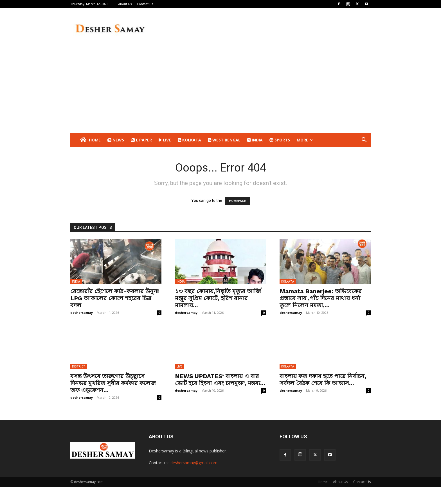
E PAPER (141, 140)
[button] (364, 140)
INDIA (255, 140)
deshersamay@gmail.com (193, 462)
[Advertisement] (220, 91)
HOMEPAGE (237, 201)
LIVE (165, 140)
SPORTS (279, 140)
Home (90, 140)
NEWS (115, 140)
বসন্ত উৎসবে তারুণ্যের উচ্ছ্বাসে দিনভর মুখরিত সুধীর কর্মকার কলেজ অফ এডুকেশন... (113, 383)
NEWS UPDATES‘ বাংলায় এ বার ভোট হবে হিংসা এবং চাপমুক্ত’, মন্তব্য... (220, 380)
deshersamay (81, 312)
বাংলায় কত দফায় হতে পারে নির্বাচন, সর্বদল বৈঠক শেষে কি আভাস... (323, 380)
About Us (125, 4)
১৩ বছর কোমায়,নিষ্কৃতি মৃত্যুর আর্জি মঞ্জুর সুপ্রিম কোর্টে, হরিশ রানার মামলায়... (218, 298)
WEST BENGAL (224, 140)
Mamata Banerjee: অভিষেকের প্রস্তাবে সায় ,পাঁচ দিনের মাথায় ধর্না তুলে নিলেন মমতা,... (321, 298)
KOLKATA (189, 140)
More (305, 140)
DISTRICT (78, 366)
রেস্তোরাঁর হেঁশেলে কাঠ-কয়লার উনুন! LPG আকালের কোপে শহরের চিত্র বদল (114, 298)
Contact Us (145, 4)
